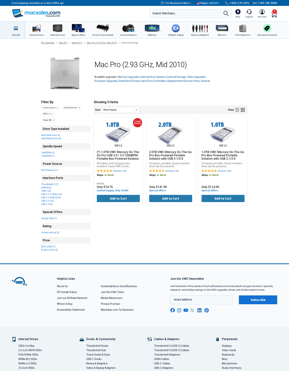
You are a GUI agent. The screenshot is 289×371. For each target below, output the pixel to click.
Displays (227, 345)
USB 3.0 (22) (47, 201)
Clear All (47, 120)
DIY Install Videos (67, 292)
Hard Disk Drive (70, 108)
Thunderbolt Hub (96, 350)
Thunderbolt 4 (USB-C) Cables (171, 350)
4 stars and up (49, 108)
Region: (208, 3)
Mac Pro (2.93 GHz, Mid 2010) (102, 43)
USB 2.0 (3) (47, 204)
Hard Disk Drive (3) (50, 135)
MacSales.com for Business (117, 309)
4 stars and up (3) (50, 232)
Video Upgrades (196, 76)
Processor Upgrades (106, 80)
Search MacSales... (164, 13)
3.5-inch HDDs (26, 367)
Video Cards (229, 350)
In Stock (109, 175)
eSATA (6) (46, 187)
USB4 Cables (161, 359)
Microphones (229, 363)
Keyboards (228, 354)
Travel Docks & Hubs (98, 354)
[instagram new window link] (179, 310)
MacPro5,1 (77, 43)
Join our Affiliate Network (72, 298)
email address (183, 299)
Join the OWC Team (112, 292)
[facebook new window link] (172, 310)
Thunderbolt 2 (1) (50, 184)
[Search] (226, 14)
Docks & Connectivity (101, 339)
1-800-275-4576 (237, 3)
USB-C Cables (162, 363)
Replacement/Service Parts (183, 80)
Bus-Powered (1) (49, 170)
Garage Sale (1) (49, 218)
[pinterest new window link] (206, 310)
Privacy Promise (110, 303)
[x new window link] (192, 310)
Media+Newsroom (111, 298)
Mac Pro (63, 43)
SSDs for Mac (26, 345)
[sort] (120, 110)
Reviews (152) (119, 171)
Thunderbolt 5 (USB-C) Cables (171, 345)
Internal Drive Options (152, 76)
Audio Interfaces (231, 367)
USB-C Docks (94, 359)
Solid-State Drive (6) (51, 138)
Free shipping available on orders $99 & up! (38, 3)
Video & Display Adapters (101, 367)
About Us (62, 286)
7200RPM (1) (47, 156)
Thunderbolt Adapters (167, 354)
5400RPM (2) (47, 152)
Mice (224, 359)
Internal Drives (28, 339)
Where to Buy (65, 303)
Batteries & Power (129, 80)
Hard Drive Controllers (153, 80)
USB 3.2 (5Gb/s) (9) (51, 197)
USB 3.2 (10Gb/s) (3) (51, 194)
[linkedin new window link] (199, 310)
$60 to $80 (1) (48, 246)
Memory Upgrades (128, 76)
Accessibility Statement (71, 309)
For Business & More (177, 3)
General (205, 80)
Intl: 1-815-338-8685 (265, 3)
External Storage (176, 76)
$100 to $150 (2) (49, 250)
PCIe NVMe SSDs (28, 354)
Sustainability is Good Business (119, 286)
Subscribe (258, 300)
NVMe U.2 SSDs (27, 363)
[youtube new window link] (185, 310)
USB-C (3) (46, 191)
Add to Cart (118, 198)
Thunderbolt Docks (97, 345)
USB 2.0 (46, 114)
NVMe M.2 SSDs (27, 359)
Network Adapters (97, 363)
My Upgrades (48, 43)
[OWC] (36, 14)
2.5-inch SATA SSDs (30, 350)
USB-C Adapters (163, 367)
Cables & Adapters (167, 339)
